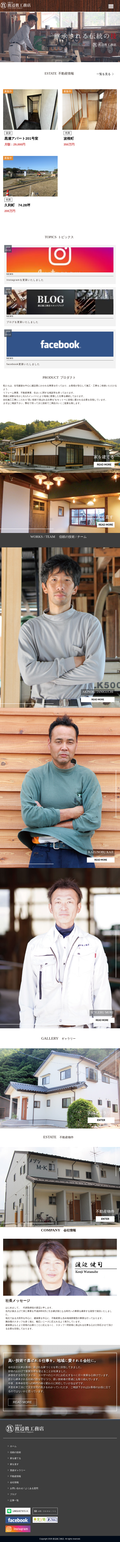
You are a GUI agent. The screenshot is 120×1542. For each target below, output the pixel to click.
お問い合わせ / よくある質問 (24, 1488)
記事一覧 (14, 1500)
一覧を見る (106, 74)
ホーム (13, 1446)
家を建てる (15, 1458)
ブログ (13, 1494)
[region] (60, 37)
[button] (60, 37)
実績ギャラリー (17, 1470)
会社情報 (14, 1482)
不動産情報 (15, 1476)
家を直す (14, 1464)
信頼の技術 (15, 1452)
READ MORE (22, 1402)
